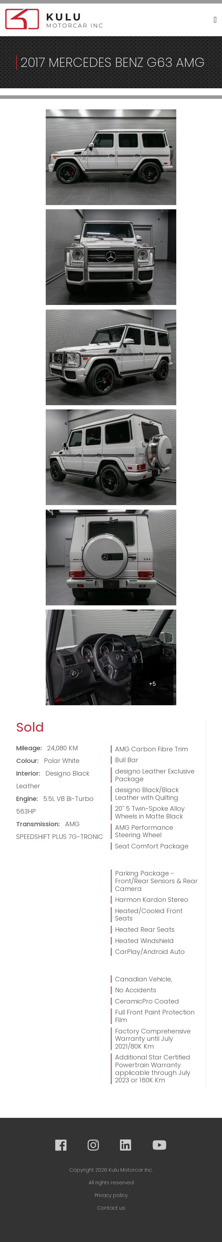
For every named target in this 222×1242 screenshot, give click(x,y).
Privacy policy (111, 1195)
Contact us (111, 1207)
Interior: (29, 773)
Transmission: (39, 824)
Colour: (28, 760)
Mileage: (30, 748)
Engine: (28, 798)
